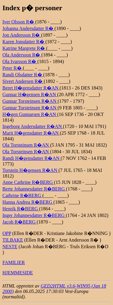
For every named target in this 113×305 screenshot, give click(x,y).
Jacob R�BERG (19, 221)
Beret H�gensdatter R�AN (31, 87)
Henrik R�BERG (20, 208)
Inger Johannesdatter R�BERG (34, 215)
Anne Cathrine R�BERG (28, 182)
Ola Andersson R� (21, 54)
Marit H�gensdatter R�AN (31, 133)
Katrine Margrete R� (24, 48)
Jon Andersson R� (21, 35)
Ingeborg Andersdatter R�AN (32, 126)
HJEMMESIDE (17, 272)
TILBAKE (12, 239)
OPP (6, 233)
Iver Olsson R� (18, 21)
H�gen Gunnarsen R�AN (29, 114)
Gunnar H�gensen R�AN (29, 94)
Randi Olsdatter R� (22, 74)
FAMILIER (13, 262)
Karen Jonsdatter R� (24, 41)
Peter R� (12, 68)
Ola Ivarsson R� (19, 61)
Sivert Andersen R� (23, 81)
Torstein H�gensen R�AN (30, 170)
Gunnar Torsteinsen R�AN (30, 101)
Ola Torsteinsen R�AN (26, 145)
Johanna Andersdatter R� (28, 28)
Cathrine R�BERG (22, 195)
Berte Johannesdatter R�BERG (34, 188)
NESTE (9, 246)
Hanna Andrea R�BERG (27, 202)
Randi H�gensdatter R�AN (31, 158)
